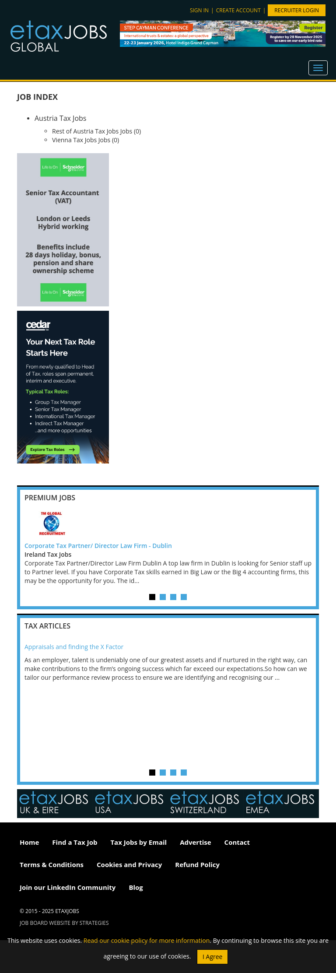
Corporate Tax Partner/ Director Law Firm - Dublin (98, 545)
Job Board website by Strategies (64, 923)
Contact (237, 842)
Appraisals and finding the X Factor (73, 647)
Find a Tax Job (74, 842)
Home (29, 842)
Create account (238, 10)
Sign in (199, 10)
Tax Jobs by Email (138, 842)
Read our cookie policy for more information (147, 940)
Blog (136, 887)
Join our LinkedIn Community (68, 887)
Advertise (195, 842)
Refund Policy (197, 864)
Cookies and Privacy (129, 864)
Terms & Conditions (52, 864)
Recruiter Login (296, 10)
